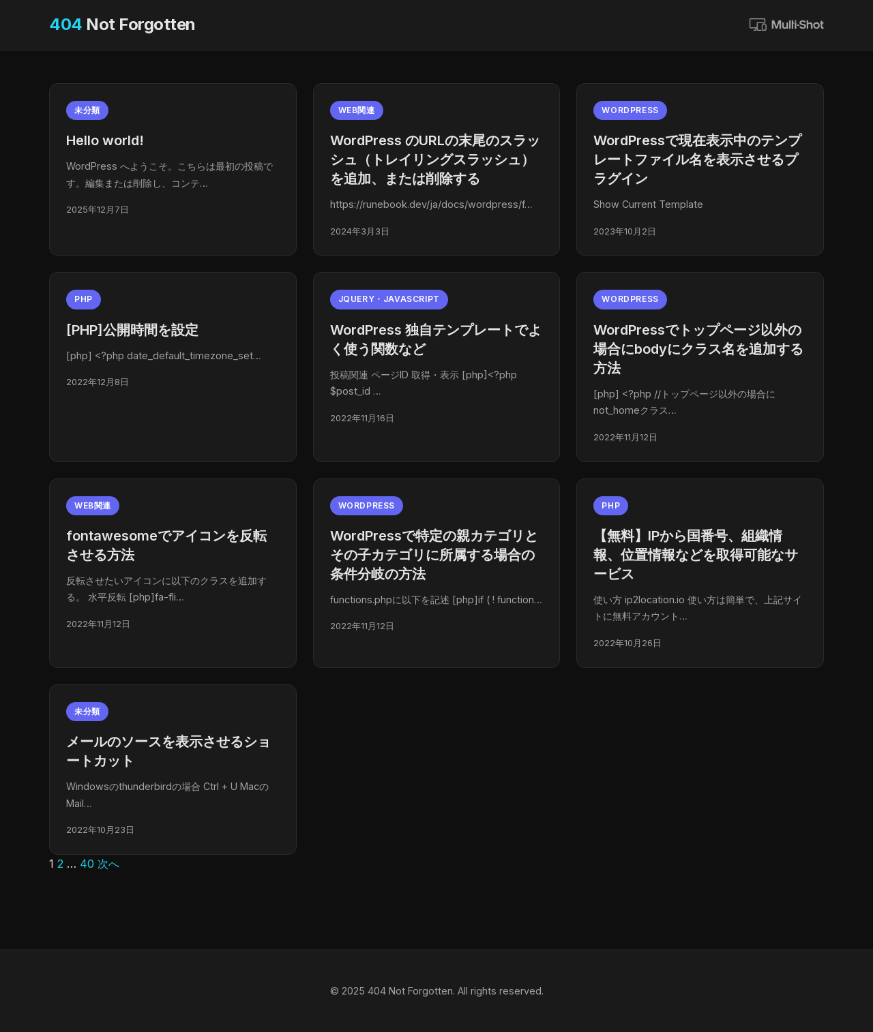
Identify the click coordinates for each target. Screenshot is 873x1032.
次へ (108, 863)
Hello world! (105, 140)
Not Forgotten (122, 24)
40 (87, 863)
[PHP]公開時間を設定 (132, 330)
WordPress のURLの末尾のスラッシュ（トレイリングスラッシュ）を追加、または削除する (435, 159)
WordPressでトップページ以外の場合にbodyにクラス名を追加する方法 (698, 349)
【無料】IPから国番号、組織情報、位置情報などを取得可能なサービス (695, 555)
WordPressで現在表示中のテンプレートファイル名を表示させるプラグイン (697, 159)
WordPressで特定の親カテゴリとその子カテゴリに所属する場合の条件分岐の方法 (434, 555)
